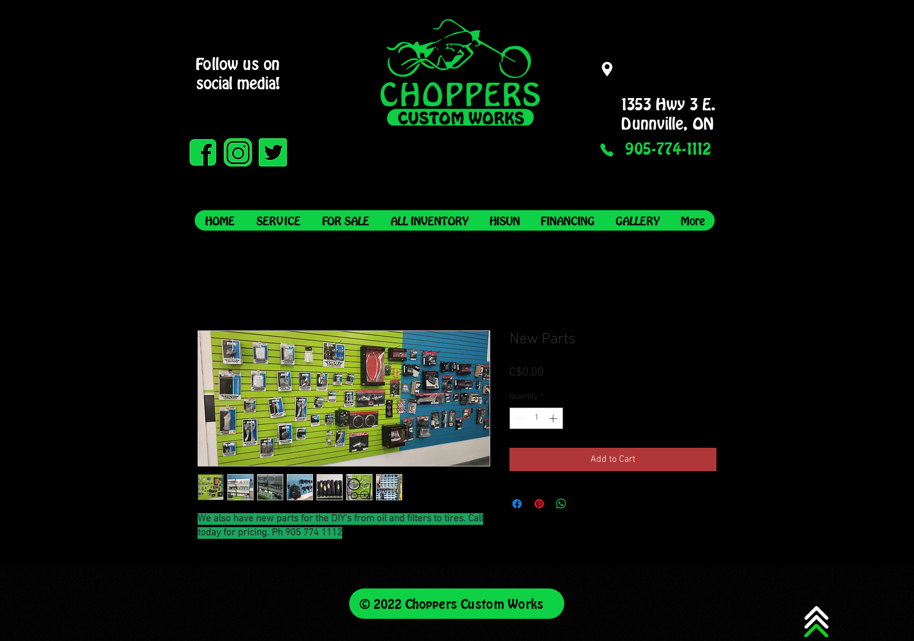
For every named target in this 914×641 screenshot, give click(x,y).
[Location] (607, 69)
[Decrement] (518, 418)
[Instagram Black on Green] (237, 152)
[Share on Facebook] (517, 504)
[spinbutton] (536, 418)
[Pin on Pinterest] (539, 504)
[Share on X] (583, 504)
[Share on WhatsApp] (561, 504)
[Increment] (554, 418)
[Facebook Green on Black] (202, 152)
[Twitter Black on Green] (272, 152)
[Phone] (607, 150)
